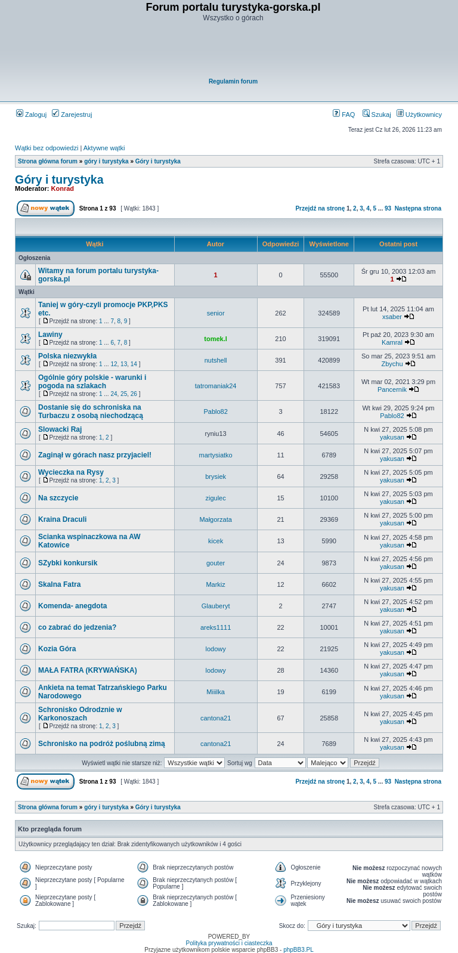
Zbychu (392, 363)
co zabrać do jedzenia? (77, 627)
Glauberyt (216, 605)
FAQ (344, 114)
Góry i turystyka (158, 161)
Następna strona (418, 208)
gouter (215, 563)
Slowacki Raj (60, 429)
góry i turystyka (106, 161)
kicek (215, 540)
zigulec (215, 498)
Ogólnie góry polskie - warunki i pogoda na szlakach (92, 381)
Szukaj (377, 114)
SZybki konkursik (67, 563)
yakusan (392, 437)
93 (388, 208)
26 (134, 394)
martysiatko (215, 455)
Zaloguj (31, 114)
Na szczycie (58, 498)
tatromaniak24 (216, 385)
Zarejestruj (72, 114)
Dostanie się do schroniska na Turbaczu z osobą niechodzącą (90, 411)
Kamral (392, 342)
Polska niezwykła (67, 356)
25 (123, 394)
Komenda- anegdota (72, 606)
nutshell (216, 360)
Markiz (215, 584)
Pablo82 (215, 411)
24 (113, 394)
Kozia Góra (57, 649)
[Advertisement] (233, 51)
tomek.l (215, 338)
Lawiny (50, 334)
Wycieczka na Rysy (71, 472)
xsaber (392, 316)
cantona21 (215, 718)
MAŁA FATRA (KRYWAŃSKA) (87, 670)
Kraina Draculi (62, 519)
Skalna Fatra (59, 584)
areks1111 (215, 627)
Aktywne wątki (104, 147)
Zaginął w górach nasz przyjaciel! (94, 455)
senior (216, 313)
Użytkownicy (419, 114)
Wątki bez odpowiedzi (46, 147)
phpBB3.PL (298, 949)
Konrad (63, 188)
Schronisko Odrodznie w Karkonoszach (80, 714)
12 (113, 364)
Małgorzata (215, 519)
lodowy (215, 648)
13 (123, 364)
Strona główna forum (48, 161)
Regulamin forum (233, 81)
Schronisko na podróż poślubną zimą (101, 743)
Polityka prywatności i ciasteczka (228, 943)
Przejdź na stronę (320, 208)
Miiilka (215, 691)
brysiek (215, 476)
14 (134, 364)
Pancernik (392, 389)
